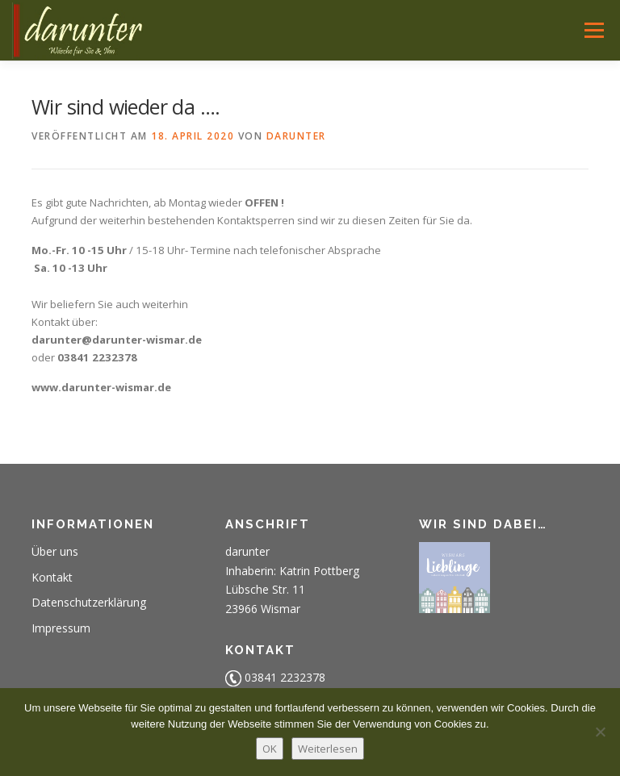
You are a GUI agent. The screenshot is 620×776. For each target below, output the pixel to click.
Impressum (60, 628)
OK (269, 748)
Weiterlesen (328, 748)
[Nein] (600, 732)
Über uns (54, 551)
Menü (594, 30)
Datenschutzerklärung (88, 602)
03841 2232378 (285, 677)
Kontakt (52, 577)
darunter (296, 136)
